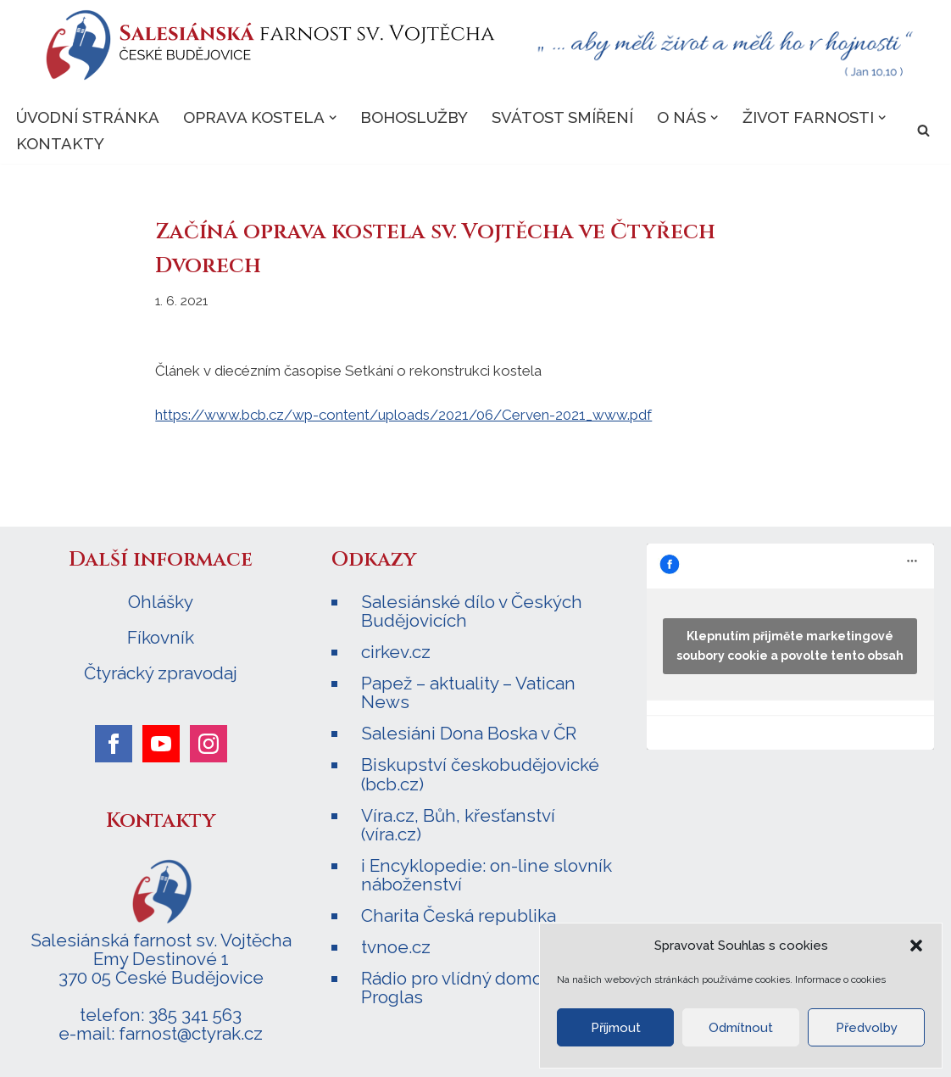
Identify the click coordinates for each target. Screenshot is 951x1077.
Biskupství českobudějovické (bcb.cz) (480, 774)
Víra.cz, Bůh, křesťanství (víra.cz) (458, 825)
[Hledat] (923, 130)
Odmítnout (741, 1027)
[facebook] (113, 743)
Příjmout (616, 1027)
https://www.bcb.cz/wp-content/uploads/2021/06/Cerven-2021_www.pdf (403, 414)
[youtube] (161, 743)
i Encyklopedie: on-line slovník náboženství (486, 875)
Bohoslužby (414, 117)
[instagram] (208, 743)
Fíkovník (160, 637)
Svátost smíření (562, 117)
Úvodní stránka (87, 117)
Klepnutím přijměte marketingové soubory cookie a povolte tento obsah (790, 645)
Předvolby (867, 1027)
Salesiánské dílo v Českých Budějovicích (471, 611)
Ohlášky (160, 602)
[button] (916, 945)
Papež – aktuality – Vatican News (468, 692)
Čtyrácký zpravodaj (160, 673)
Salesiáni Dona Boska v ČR (468, 733)
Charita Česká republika (458, 915)
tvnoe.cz (396, 946)
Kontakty (60, 143)
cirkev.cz (396, 651)
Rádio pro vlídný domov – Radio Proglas (488, 987)
